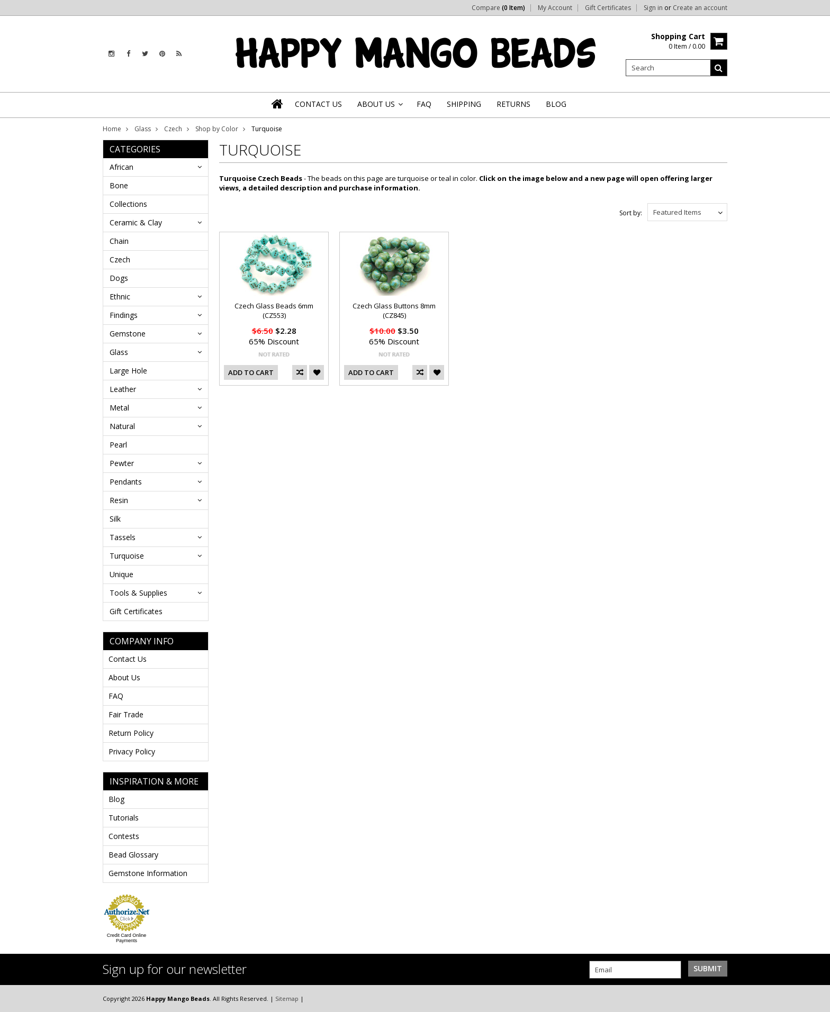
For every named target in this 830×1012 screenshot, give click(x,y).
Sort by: (630, 212)
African (121, 167)
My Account (555, 8)
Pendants (126, 482)
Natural (122, 426)
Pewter (122, 463)
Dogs (119, 278)
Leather (123, 389)
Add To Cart (251, 372)
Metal (119, 408)
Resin (119, 500)
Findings (124, 315)
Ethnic (120, 296)
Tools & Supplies (138, 593)
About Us (124, 677)
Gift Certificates (608, 8)
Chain (119, 241)
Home (112, 128)
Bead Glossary (133, 855)
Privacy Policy (132, 751)
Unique (121, 574)
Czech (173, 128)
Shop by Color (216, 128)
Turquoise (127, 556)
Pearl (118, 445)
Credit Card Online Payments (127, 938)
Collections (128, 204)
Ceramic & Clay (136, 222)
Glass (142, 128)
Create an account (700, 8)
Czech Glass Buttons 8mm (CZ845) (394, 310)
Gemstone (128, 334)
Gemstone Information (148, 873)
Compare (498, 8)
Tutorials (124, 818)
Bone (119, 185)
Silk (115, 519)
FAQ (116, 696)
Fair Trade (126, 714)
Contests (124, 836)
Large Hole (128, 371)
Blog (116, 799)
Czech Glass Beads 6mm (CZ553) (273, 310)
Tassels (123, 537)
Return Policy (131, 733)
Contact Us (128, 659)
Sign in (653, 8)
